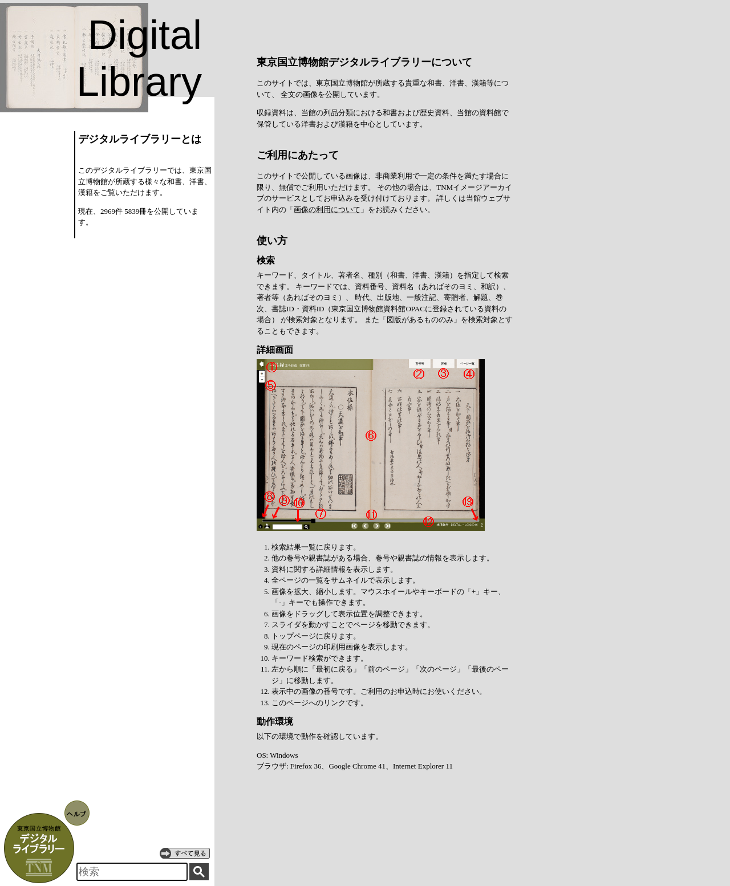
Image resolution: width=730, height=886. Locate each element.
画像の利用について (327, 209)
